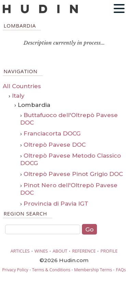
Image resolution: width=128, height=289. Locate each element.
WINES (41, 251)
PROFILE (108, 251)
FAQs (121, 270)
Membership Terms (93, 270)
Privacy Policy (15, 270)
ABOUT (60, 251)
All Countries (22, 86)
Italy (18, 95)
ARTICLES (20, 251)
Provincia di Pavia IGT (56, 203)
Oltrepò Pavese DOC (55, 144)
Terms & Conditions (51, 270)
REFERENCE (84, 251)
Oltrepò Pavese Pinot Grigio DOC (73, 174)
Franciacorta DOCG (52, 133)
